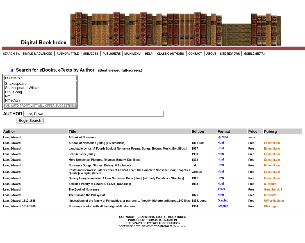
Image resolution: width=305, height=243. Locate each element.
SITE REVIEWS (229, 53)
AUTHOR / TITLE (67, 53)
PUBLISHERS (111, 53)
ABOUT (211, 53)
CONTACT (195, 53)
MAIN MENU (132, 53)
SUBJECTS (90, 53)
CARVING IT (165, 226)
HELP (148, 53)
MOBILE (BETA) (254, 53)
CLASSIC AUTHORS (170, 53)
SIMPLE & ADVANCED (37, 53)
